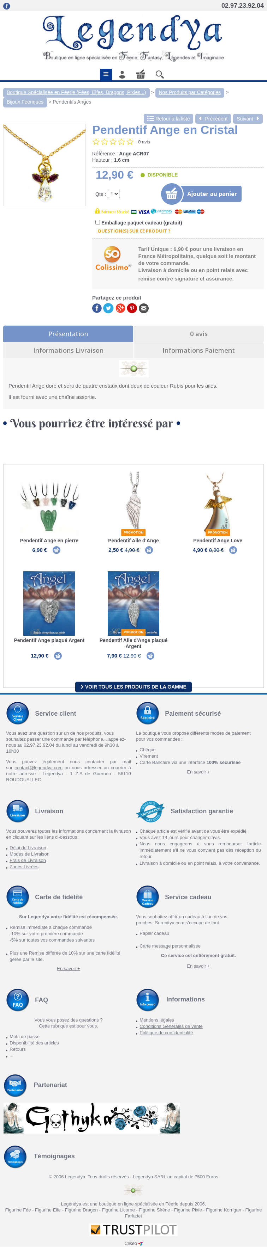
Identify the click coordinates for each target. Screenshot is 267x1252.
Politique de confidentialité (166, 1038)
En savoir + (198, 776)
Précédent (213, 119)
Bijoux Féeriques (25, 102)
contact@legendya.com (38, 773)
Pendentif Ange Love (217, 540)
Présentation (68, 333)
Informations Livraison (68, 350)
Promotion (133, 532)
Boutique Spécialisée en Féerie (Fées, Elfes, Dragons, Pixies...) (76, 92)
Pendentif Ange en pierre (49, 540)
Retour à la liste (168, 119)
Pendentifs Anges (72, 102)
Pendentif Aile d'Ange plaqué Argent (134, 646)
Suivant (248, 119)
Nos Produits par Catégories (190, 92)
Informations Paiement (198, 350)
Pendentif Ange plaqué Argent (49, 643)
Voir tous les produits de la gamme (133, 692)
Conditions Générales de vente (171, 1031)
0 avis (199, 333)
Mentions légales (157, 1025)
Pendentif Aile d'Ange (133, 540)
